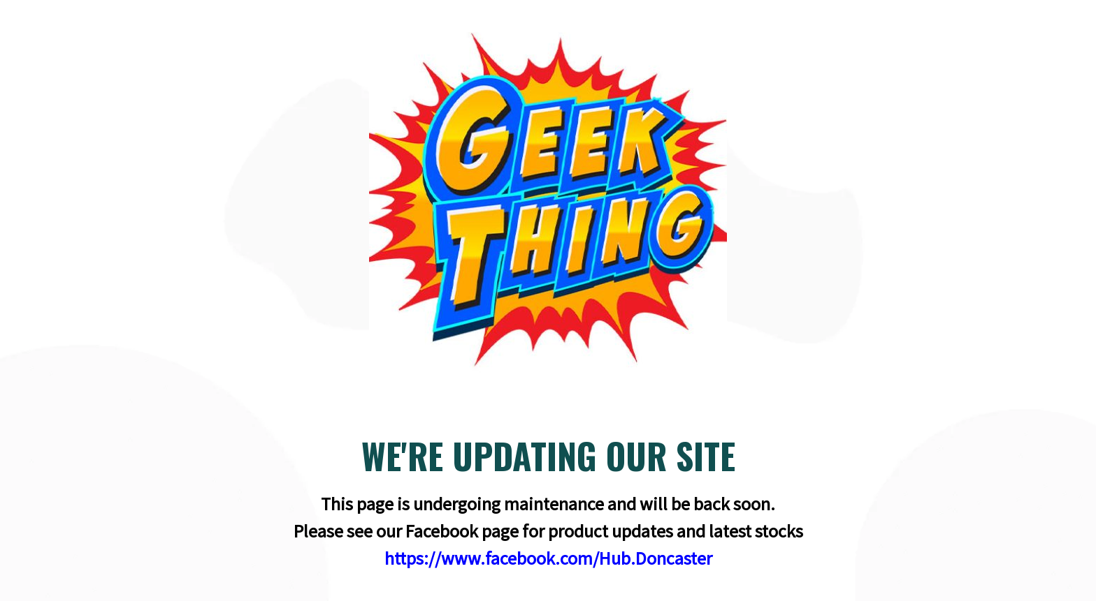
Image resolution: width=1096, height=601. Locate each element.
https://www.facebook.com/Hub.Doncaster (548, 558)
